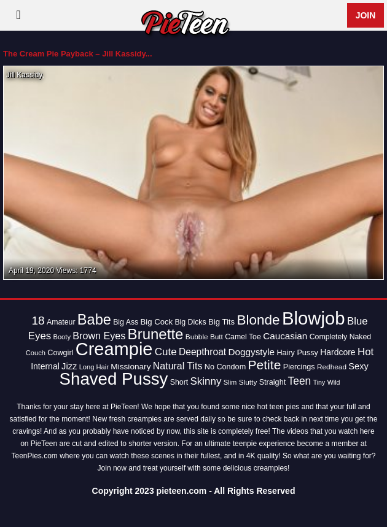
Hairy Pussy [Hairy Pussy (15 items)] (297, 352)
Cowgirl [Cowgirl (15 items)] (60, 352)
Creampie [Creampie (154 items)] (114, 349)
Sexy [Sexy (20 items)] (358, 366)
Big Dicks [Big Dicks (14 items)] (190, 322)
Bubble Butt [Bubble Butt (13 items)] (204, 337)
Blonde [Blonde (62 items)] (258, 320)
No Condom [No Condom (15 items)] (225, 367)
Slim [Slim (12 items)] (230, 382)
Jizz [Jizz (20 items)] (69, 366)
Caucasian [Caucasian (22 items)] (285, 336)
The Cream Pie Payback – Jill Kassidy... (77, 53)
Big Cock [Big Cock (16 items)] (157, 321)
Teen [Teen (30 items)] (299, 381)
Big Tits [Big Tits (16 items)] (221, 321)
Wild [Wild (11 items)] (333, 382)
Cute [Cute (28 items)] (166, 352)
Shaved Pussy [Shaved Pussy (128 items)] (114, 378)
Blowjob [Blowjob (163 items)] (313, 318)
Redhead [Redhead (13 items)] (331, 367)
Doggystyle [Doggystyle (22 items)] (252, 352)
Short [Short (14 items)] (179, 382)
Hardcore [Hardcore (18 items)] (337, 352)
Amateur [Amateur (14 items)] (61, 322)
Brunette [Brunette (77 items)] (156, 334)
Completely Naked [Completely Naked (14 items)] (340, 337)
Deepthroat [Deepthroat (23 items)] (202, 352)
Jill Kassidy (24, 75)
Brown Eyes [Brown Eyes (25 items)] (98, 335)
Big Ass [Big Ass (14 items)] (125, 322)
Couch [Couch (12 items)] (35, 352)
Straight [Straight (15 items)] (272, 382)
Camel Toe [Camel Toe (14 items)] (243, 337)
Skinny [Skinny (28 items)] (206, 381)
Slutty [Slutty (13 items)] (248, 382)
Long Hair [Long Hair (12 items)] (94, 367)
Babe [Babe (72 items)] (94, 320)
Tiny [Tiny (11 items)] (319, 382)
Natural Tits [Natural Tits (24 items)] (178, 366)
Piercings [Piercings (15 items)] (299, 367)
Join (366, 15)
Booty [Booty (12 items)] (62, 336)
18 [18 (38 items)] (37, 320)
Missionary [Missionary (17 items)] (130, 366)
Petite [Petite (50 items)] (264, 365)
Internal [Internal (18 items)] (45, 366)
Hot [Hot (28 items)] (365, 352)
